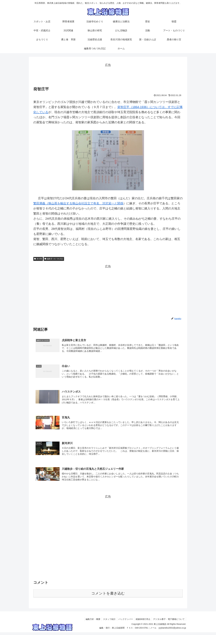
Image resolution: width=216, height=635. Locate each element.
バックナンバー (124, 622)
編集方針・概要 (91, 622)
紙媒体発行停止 (142, 622)
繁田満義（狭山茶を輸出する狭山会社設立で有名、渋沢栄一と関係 (78, 203)
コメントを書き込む (108, 596)
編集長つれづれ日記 (54, 259)
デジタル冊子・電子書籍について (168, 622)
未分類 (38, 259)
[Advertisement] (108, 74)
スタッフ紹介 (107, 622)
